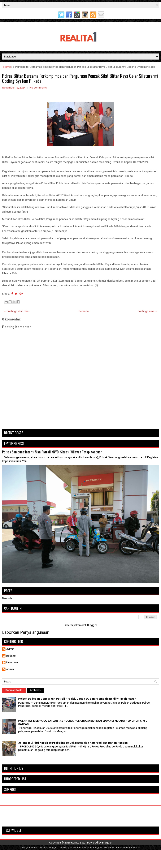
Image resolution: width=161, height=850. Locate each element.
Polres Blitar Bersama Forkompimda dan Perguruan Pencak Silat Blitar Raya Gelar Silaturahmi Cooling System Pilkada (80, 78)
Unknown (12, 662)
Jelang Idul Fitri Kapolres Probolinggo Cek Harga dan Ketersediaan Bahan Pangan (73, 742)
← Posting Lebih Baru (16, 311)
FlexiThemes (39, 847)
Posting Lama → (148, 311)
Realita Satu (78, 842)
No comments (38, 87)
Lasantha (75, 847)
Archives (35, 690)
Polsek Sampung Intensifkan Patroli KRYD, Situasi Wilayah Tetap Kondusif (52, 451)
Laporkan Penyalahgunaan (25, 632)
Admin (10, 649)
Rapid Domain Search (128, 847)
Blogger (92, 625)
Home (7, 66)
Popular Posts (13, 690)
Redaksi (11, 655)
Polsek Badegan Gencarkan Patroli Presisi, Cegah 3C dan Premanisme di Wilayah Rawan (77, 698)
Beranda (84, 311)
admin (10, 669)
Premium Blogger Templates (98, 847)
